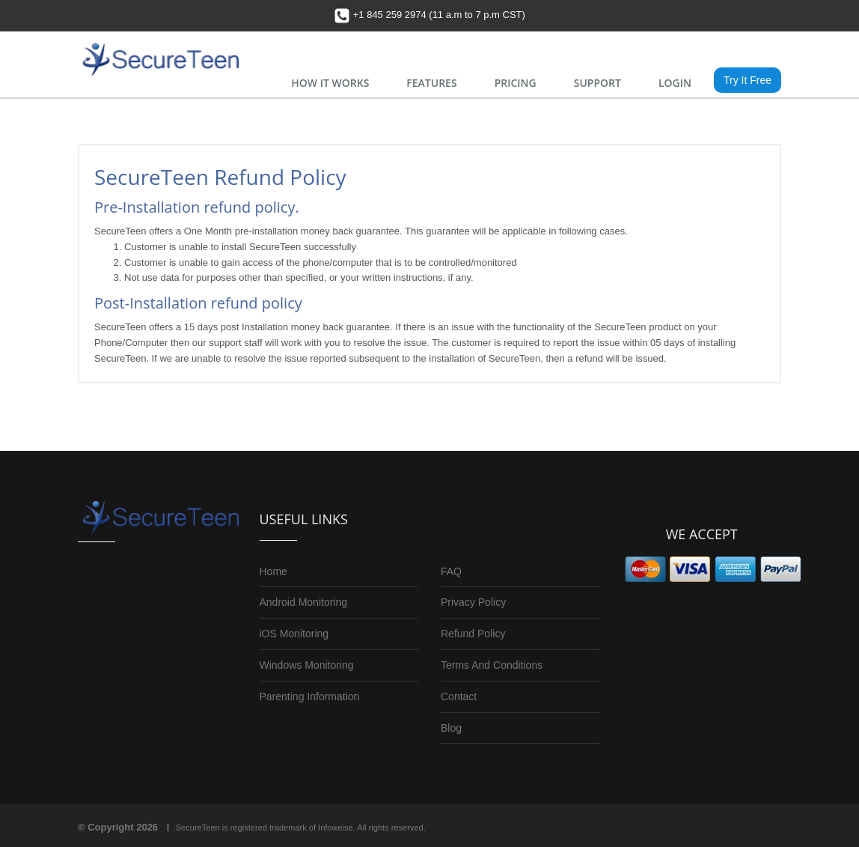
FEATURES (431, 83)
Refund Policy (473, 634)
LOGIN (674, 83)
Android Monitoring (304, 602)
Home (273, 571)
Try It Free (747, 80)
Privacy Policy (473, 602)
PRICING (516, 83)
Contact (459, 696)
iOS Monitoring (294, 634)
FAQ (451, 571)
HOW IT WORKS (330, 83)
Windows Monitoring (307, 665)
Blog (451, 728)
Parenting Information (310, 696)
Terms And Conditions (491, 665)
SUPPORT (597, 83)
